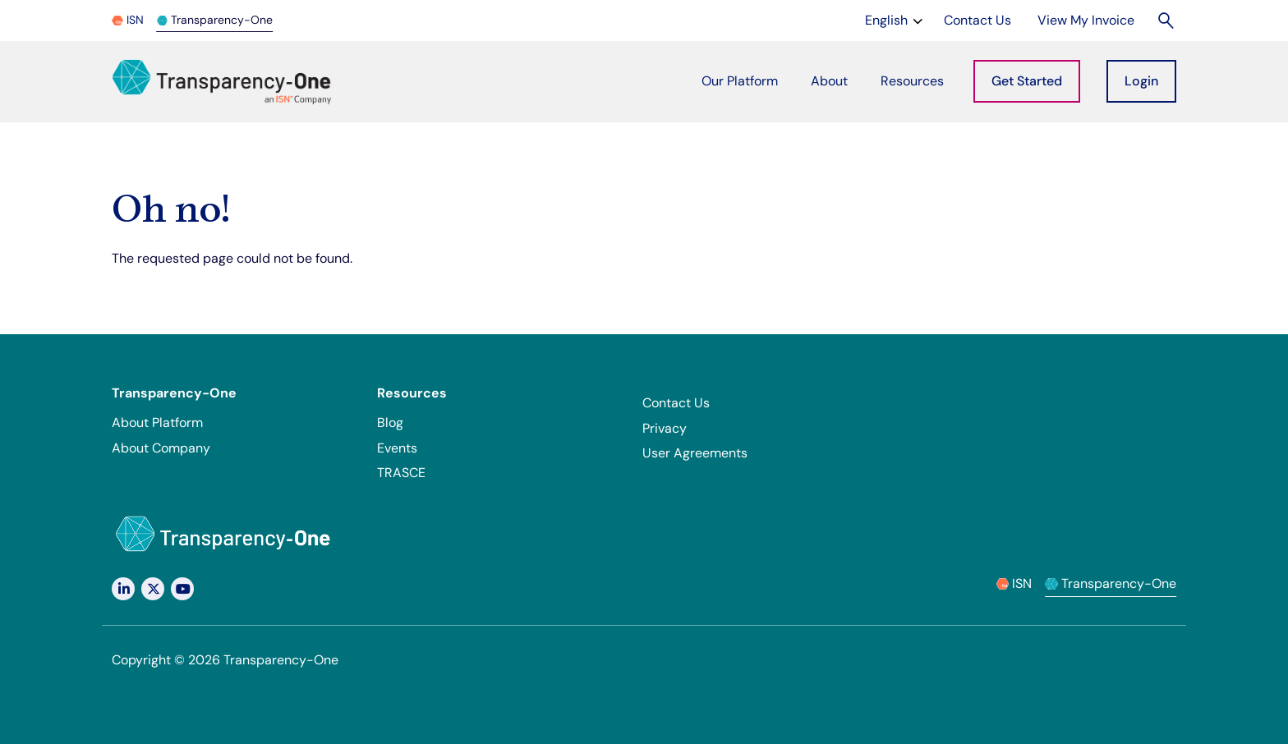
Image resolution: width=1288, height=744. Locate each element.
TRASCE (401, 472)
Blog (390, 422)
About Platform (157, 422)
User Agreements (695, 453)
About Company (161, 448)
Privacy (664, 428)
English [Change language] (895, 19)
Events (397, 448)
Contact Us (676, 402)
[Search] (1166, 20)
